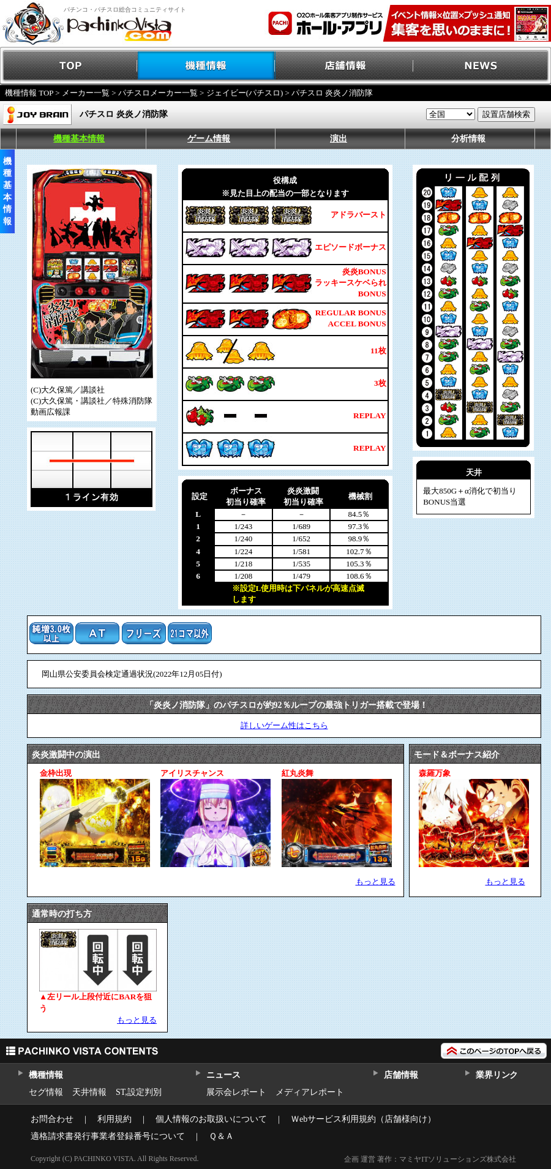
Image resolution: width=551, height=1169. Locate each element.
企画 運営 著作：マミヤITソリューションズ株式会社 (430, 1159)
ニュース (223, 1075)
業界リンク (497, 1075)
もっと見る (375, 881)
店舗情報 (344, 66)
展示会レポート (236, 1092)
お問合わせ (52, 1119)
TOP (69, 66)
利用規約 (114, 1119)
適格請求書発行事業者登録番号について (108, 1136)
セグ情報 (46, 1092)
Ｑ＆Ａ (221, 1136)
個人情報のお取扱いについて (211, 1119)
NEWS (482, 66)
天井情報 (89, 1092)
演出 (338, 138)
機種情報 (207, 66)
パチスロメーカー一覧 (158, 92)
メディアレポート (310, 1092)
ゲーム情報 (208, 138)
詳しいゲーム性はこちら (284, 725)
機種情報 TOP (29, 92)
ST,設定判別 (139, 1092)
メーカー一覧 (86, 92)
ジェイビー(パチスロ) (244, 92)
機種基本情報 (79, 138)
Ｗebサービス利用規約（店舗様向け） (363, 1119)
